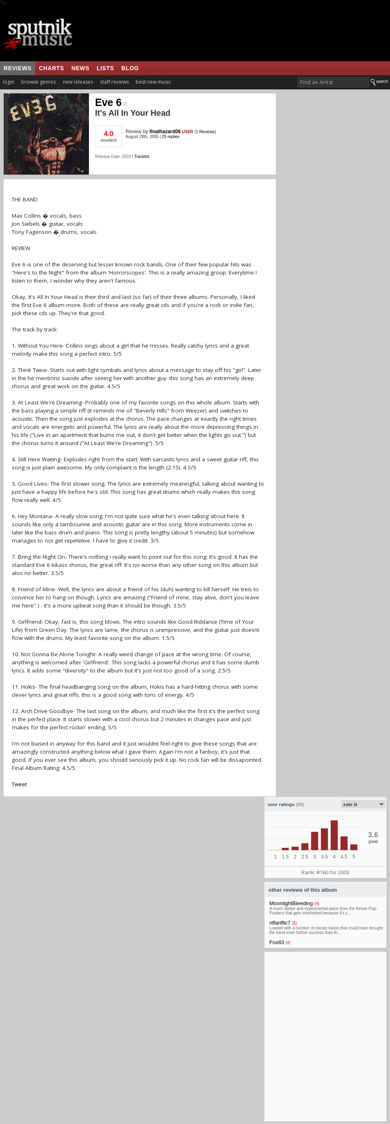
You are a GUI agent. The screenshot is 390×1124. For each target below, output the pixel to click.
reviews (18, 68)
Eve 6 (111, 102)
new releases (78, 81)
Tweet (19, 784)
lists (105, 68)
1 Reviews (205, 132)
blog (130, 68)
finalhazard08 (165, 131)
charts (51, 68)
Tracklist (141, 156)
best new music (153, 81)
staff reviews (114, 81)
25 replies (170, 136)
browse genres (38, 81)
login (8, 81)
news (80, 68)
